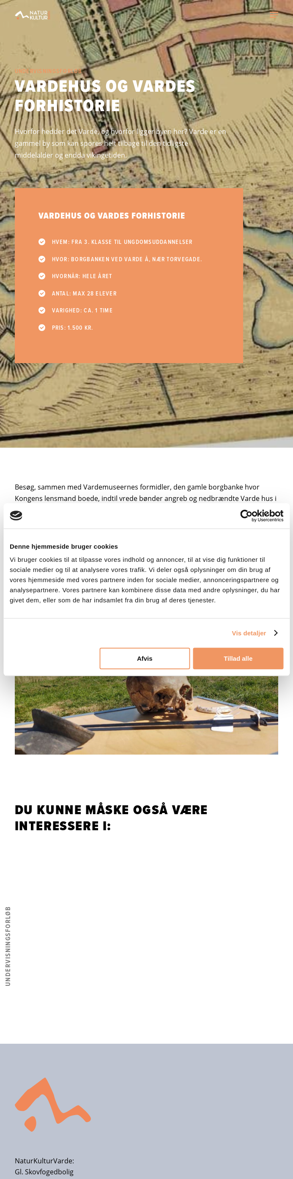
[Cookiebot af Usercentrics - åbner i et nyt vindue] (246, 515)
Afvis (145, 658)
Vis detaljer (249, 633)
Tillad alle (238, 658)
